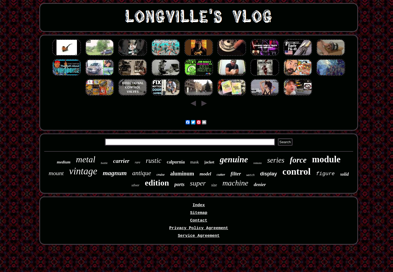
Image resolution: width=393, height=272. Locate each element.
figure (325, 174)
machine (235, 183)
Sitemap (198, 213)
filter (236, 174)
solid (344, 174)
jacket (209, 162)
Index (198, 205)
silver (135, 185)
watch (250, 175)
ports (179, 184)
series (275, 160)
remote (257, 163)
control (296, 171)
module (326, 159)
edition (157, 182)
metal (85, 159)
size (214, 185)
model (205, 174)
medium (63, 162)
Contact (198, 220)
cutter (221, 174)
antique (141, 173)
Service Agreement (198, 236)
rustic (153, 160)
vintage (83, 171)
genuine (234, 159)
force (298, 160)
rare (137, 162)
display (268, 174)
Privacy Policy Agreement (198, 228)
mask (194, 162)
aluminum (182, 174)
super (198, 183)
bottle (104, 163)
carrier (121, 161)
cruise (160, 175)
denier (260, 184)
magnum (115, 173)
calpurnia (176, 162)
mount (56, 173)
